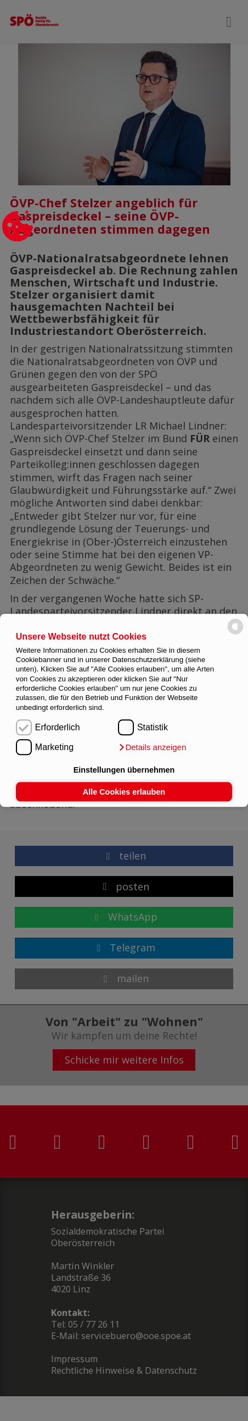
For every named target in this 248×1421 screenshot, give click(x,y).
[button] (152, 747)
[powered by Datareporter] (235, 634)
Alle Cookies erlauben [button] (124, 791)
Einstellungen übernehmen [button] (124, 769)
